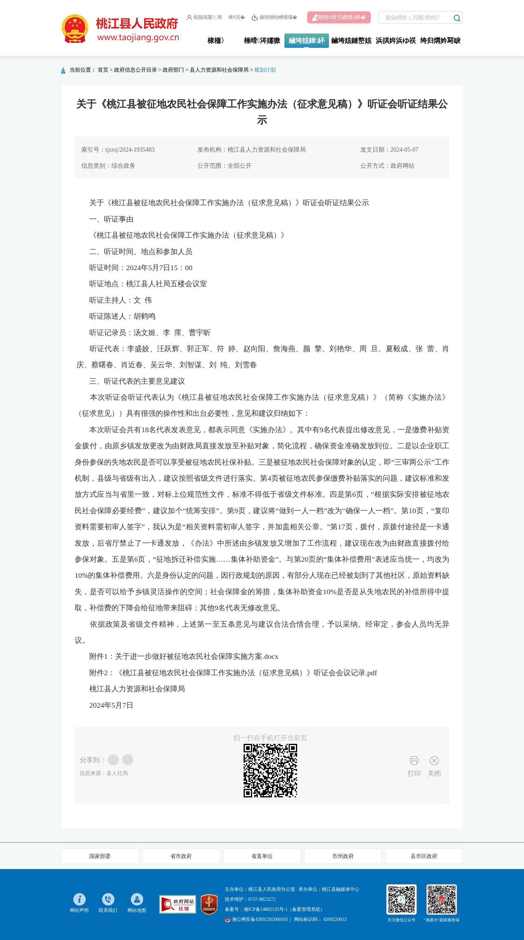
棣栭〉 (217, 40)
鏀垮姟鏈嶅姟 (351, 40)
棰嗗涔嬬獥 (262, 40)
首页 (103, 70)
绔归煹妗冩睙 (440, 40)
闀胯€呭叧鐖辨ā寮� (339, 17)
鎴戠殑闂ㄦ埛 (204, 17)
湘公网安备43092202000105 (256, 919)
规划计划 (265, 70)
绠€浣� (237, 17)
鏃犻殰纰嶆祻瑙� (274, 17)
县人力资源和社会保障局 (219, 70)
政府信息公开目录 (135, 70)
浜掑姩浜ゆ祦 (396, 40)
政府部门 (173, 70)
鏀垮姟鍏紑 (307, 40)
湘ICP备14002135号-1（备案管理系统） (284, 909)
